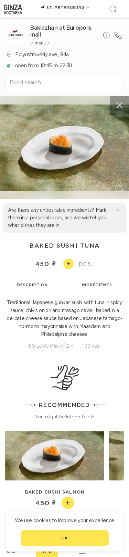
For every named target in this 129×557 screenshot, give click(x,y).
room (56, 217)
